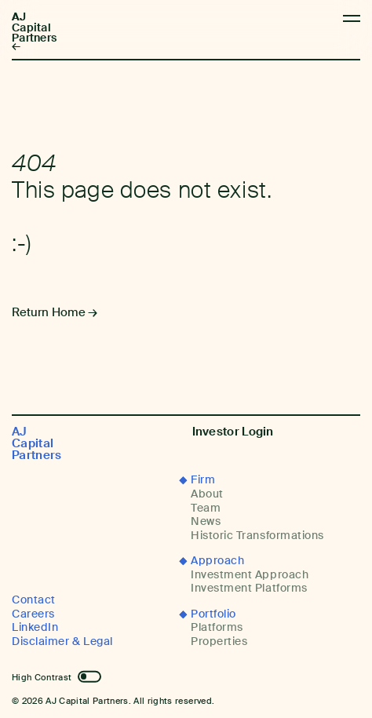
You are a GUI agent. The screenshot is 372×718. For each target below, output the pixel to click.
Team (206, 508)
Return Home (49, 312)
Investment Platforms (249, 588)
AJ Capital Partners (34, 28)
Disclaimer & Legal (62, 641)
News (206, 521)
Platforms (217, 627)
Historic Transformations (257, 535)
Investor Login (233, 431)
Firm (203, 480)
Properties (219, 641)
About (207, 494)
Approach (217, 560)
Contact (34, 600)
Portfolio (213, 614)
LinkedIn (35, 627)
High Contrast (41, 677)
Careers (33, 614)
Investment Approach (249, 574)
